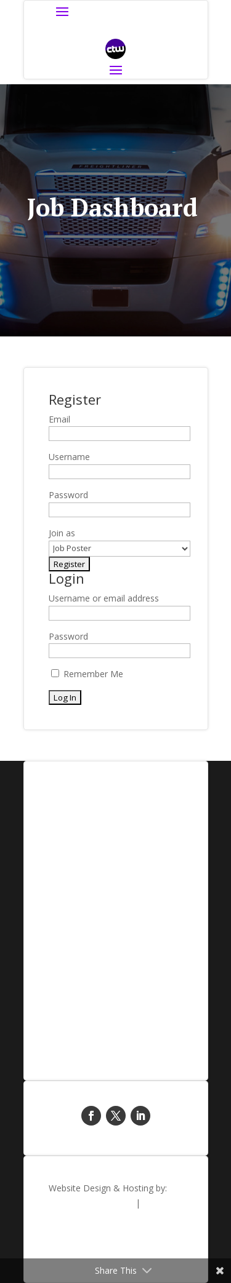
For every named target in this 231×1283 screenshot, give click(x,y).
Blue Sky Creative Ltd (91, 1203)
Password (68, 636)
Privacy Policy (156, 1250)
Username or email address (104, 598)
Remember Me (87, 674)
